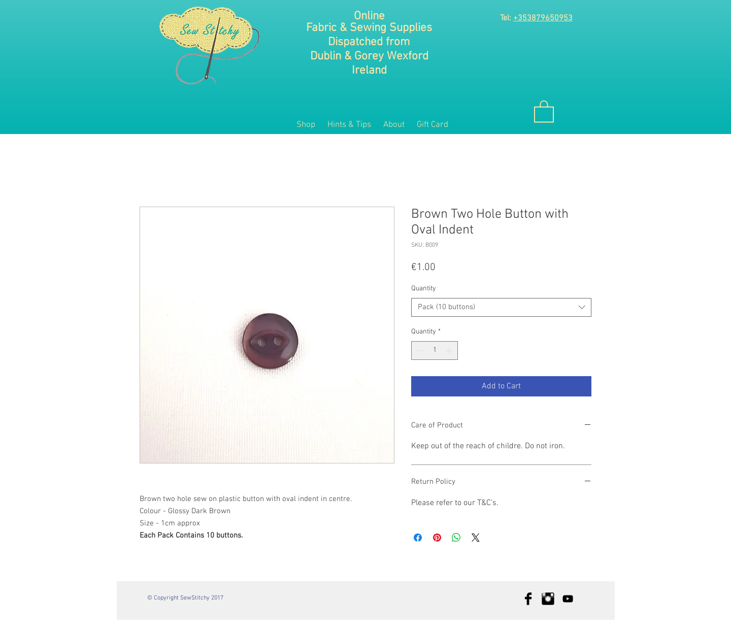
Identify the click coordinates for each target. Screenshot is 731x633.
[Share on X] (476, 537)
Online (369, 16)
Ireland (369, 70)
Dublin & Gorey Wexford (369, 56)
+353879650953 (543, 18)
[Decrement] (419, 350)
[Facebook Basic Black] (528, 598)
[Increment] (450, 350)
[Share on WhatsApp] (456, 537)
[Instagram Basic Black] (548, 598)
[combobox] (501, 307)
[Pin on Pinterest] (437, 537)
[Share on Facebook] (418, 537)
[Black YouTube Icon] (567, 598)
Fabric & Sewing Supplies (369, 28)
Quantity (423, 288)
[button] (544, 110)
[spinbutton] (434, 350)
